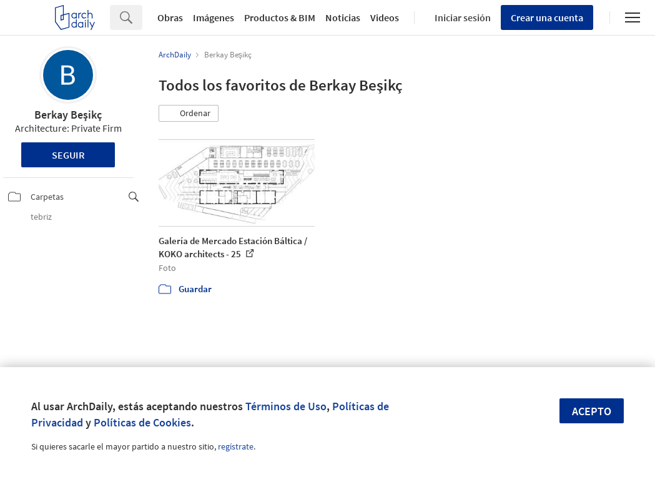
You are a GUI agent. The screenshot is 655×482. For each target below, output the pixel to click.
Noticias (342, 17)
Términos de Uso (286, 406)
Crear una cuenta (547, 17)
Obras (170, 17)
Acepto (591, 411)
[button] (189, 113)
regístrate (236, 446)
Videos (384, 17)
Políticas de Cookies (142, 422)
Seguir (68, 155)
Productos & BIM (279, 17)
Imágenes (213, 17)
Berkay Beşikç (68, 114)
